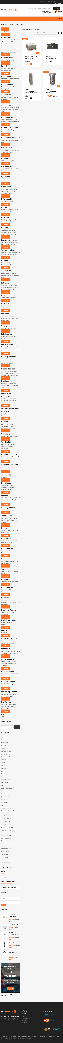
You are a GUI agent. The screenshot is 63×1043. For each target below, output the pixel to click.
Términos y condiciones (39, 1036)
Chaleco (3, 759)
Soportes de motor (10, 349)
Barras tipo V (13, 518)
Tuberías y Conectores (7, 581)
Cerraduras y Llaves (6, 757)
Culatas (3, 359)
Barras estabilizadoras (7, 520)
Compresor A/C (5, 467)
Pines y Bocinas (5, 160)
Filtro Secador (8, 289)
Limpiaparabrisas (14, 275)
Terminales (4, 132)
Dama (3, 765)
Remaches (14, 68)
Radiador (4, 436)
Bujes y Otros (5, 532)
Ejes (3, 42)
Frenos (3, 44)
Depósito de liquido (6, 97)
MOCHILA (4, 796)
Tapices (3, 297)
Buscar (17, 727)
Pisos (14, 109)
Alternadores (12, 590)
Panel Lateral (12, 263)
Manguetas (10, 152)
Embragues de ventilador (8, 444)
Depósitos (16, 436)
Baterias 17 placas (6, 602)
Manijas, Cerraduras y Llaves (9, 234)
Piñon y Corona (5, 189)
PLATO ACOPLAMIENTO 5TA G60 (13, 953)
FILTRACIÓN (4, 782)
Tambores (15, 60)
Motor (3, 46)
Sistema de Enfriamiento (8, 830)
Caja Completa (5, 684)
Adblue (3, 338)
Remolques (4, 48)
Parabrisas (4, 252)
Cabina (3, 748)
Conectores (11, 487)
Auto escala (4, 742)
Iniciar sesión (58, 3)
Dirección (3, 768)
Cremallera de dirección (7, 150)
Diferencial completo (7, 193)
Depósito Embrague (12, 653)
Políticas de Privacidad (52, 1036)
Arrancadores (5, 590)
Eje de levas (8, 89)
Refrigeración (9, 46)
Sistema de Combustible (11, 24)
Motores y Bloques (6, 347)
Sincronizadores (14, 674)
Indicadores (4, 614)
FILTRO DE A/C (13, 925)
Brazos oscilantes (6, 540)
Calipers (16, 78)
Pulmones (11, 78)
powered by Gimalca (58, 1038)
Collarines (4, 653)
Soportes (14, 540)
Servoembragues (6, 661)
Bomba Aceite (5, 424)
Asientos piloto (5, 306)
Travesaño (9, 328)
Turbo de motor (5, 414)
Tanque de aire (5, 571)
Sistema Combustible (7, 316)
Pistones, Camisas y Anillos (9, 371)
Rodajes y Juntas (11, 191)
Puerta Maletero (11, 232)
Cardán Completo (6, 704)
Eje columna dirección (12, 140)
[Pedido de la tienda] (46, 33)
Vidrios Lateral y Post (13, 252)
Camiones (6, 867)
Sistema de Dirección (7, 827)
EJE (2, 771)
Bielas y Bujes (5, 373)
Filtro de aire (13, 285)
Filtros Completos (6, 400)
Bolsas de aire (14, 510)
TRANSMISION (5, 857)
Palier (2, 171)
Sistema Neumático (6, 841)
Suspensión (5, 52)
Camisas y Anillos (6, 751)
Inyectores (7, 821)
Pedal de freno (13, 561)
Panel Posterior (5, 265)
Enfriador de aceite (6, 457)
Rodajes (12, 168)
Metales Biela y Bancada (8, 375)
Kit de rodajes (9, 696)
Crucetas (4, 201)
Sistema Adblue (10, 318)
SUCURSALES (42, 1)
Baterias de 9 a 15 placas (8, 600)
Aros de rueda (5, 209)
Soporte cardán (5, 706)
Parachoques (5, 220)
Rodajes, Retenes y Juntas (9, 676)
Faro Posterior (14, 242)
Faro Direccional (6, 244)
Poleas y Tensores (13, 383)
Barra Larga (11, 130)
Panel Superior (14, 265)
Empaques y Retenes (7, 351)
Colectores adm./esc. (7, 416)
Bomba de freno (5, 87)
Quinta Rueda (5, 485)
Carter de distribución (12, 385)
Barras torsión (5, 518)
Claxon (16, 581)
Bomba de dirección (7, 119)
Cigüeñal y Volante (14, 373)
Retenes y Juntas (6, 808)
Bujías (17, 375)
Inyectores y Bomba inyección (9, 398)
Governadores (5, 561)
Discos (3, 60)
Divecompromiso (26, 1018)
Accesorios (4, 40)
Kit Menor (10, 694)
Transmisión (12, 52)
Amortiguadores (6, 510)
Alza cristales (5, 622)
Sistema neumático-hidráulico (9, 50)
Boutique (11, 40)
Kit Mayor (4, 694)
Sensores (3, 624)
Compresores (5, 551)
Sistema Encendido (6, 838)
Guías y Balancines (6, 788)
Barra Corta (4, 130)
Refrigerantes (10, 336)
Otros (7, 99)
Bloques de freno (6, 68)
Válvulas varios (5, 563)
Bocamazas (8, 60)
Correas (3, 385)
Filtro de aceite (5, 285)
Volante (3, 140)
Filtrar (3, 904)
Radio (18, 109)
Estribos (10, 109)
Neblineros (13, 244)
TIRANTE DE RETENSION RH (13, 934)
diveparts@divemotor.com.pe (11, 1016)
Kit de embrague (6, 651)
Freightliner (6, 877)
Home (2, 24)
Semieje (3, 181)
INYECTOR (12, 943)
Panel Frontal (5, 263)
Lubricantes (15, 44)
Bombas (6, 818)
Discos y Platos (15, 651)
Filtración (14, 42)
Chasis (3, 762)
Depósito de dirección (13, 121)
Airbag (8, 297)
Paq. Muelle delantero (7, 497)
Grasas (16, 336)
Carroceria (4, 754)
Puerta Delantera (6, 230)
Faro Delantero (5, 242)
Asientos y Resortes (13, 361)
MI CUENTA (3, 2)
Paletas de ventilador (7, 446)
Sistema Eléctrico (14, 48)
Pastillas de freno (6, 70)
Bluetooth (4, 107)
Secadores (12, 551)
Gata (2, 111)
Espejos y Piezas (6, 254)
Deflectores (4, 448)
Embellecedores (5, 273)
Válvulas (11, 485)
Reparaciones (5, 553)
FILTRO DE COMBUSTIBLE (13, 916)
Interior (8, 44)
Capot (11, 220)
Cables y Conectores (7, 641)
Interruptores (13, 622)
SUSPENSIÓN (5, 851)
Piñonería (7, 674)
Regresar (5, 34)
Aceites (3, 336)
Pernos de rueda (14, 209)
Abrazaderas (5, 542)
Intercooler (10, 436)
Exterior (8, 42)
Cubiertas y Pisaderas (13, 222)
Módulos (3, 633)
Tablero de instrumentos (8, 612)
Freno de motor (14, 414)
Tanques (6, 824)
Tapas (8, 403)
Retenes (17, 168)
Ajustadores (4, 78)
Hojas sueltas (11, 500)
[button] (58, 19)
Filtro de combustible (7, 287)
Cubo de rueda (5, 168)
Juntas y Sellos (5, 363)
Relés (7, 633)
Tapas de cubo (5, 212)
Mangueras (4, 477)
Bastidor (3, 328)
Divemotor (24, 1016)
